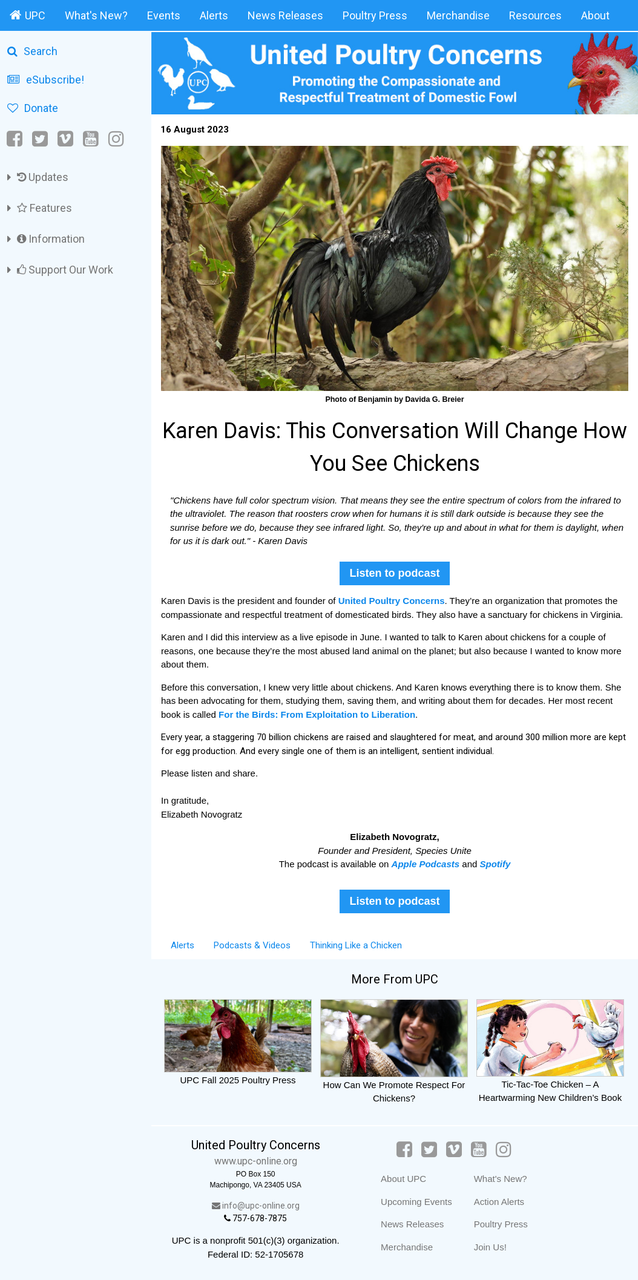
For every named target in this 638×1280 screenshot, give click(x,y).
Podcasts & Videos (252, 945)
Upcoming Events (416, 1201)
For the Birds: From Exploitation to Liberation (317, 714)
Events (163, 15)
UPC (27, 15)
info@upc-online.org (256, 1205)
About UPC (403, 1178)
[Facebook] (15, 138)
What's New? (96, 15)
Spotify (495, 864)
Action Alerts (499, 1201)
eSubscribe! (45, 79)
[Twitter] (39, 138)
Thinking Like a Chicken (356, 945)
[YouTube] (90, 138)
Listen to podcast (394, 573)
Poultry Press (375, 15)
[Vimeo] (65, 138)
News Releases (285, 15)
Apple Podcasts (426, 864)
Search (32, 51)
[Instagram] (116, 138)
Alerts (214, 15)
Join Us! (490, 1247)
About (595, 15)
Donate (32, 108)
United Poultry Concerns (391, 601)
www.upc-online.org (255, 1161)
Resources (535, 15)
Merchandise (458, 15)
